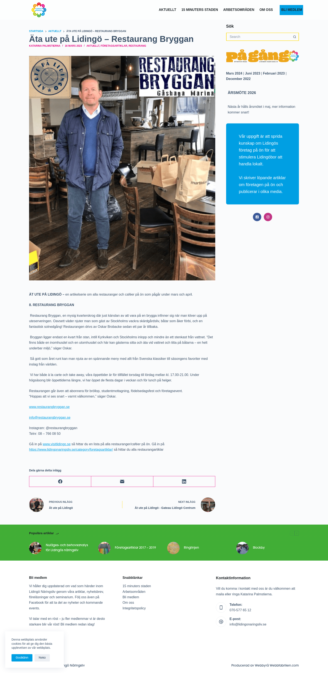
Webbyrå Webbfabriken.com (277, 665)
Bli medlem (131, 597)
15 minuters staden (137, 586)
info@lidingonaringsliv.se (247, 624)
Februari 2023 (274, 73)
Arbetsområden (134, 591)
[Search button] (295, 37)
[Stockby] (242, 548)
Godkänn (22, 657)
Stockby (259, 547)
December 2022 (238, 78)
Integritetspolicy (134, 608)
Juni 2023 (252, 73)
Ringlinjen (191, 547)
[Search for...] (258, 37)
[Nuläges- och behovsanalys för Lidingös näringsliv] (35, 548)
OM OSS (266, 10)
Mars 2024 (234, 73)
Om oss (128, 602)
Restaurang (137, 45)
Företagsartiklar (114, 45)
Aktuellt (167, 10)
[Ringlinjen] (173, 548)
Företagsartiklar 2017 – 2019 (135, 547)
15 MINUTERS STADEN (199, 10)
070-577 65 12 (240, 610)
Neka (42, 657)
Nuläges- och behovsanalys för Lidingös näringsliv (67, 548)
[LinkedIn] (184, 481)
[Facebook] (60, 481)
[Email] (122, 481)
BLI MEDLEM (291, 10)
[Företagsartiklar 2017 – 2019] (104, 548)
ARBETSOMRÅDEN (238, 10)
